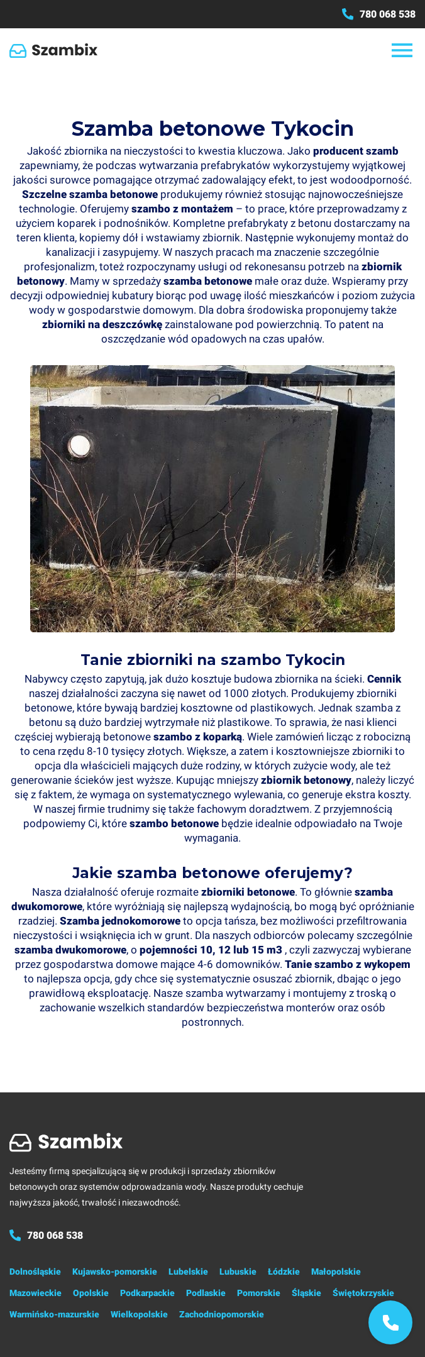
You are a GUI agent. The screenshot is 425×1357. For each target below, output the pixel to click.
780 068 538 (379, 14)
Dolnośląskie (35, 1271)
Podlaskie (206, 1293)
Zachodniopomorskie (221, 1314)
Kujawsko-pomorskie (114, 1271)
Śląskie (306, 1293)
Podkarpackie (147, 1293)
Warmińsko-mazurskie (54, 1314)
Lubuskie (238, 1271)
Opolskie (91, 1293)
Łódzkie (284, 1271)
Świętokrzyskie (363, 1293)
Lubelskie (188, 1271)
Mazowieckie (35, 1293)
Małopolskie (336, 1271)
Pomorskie (258, 1293)
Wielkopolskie (139, 1314)
